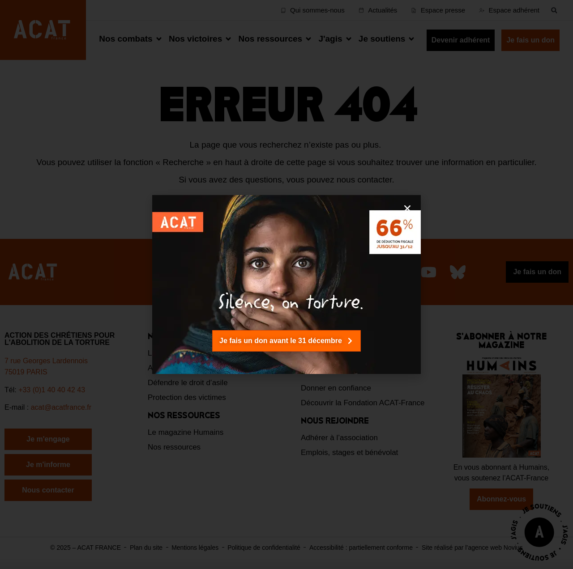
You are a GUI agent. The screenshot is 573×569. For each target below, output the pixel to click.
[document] (286, 284)
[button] (407, 208)
